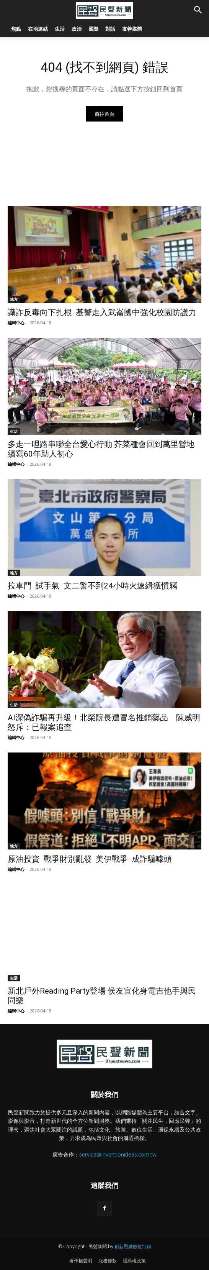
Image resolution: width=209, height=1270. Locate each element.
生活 (14, 431)
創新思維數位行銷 (132, 1246)
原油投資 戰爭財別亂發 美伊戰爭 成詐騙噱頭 (90, 859)
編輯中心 (16, 322)
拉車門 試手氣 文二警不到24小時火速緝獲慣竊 (92, 585)
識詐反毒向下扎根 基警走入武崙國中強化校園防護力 (102, 312)
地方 (14, 299)
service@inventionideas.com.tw (118, 1154)
